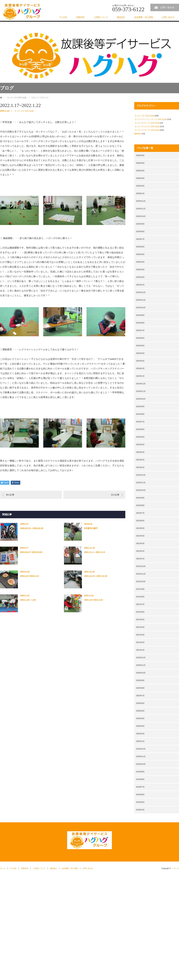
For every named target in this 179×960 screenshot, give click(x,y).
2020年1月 (140, 741)
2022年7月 (140, 513)
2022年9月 (140, 498)
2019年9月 (140, 772)
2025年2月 (140, 277)
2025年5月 (140, 254)
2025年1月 (140, 285)
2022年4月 (140, 536)
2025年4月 (140, 262)
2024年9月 (140, 315)
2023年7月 (140, 422)
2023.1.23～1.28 (28, 600)
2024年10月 (141, 308)
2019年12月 (141, 749)
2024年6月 (140, 338)
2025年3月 (140, 270)
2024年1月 (140, 376)
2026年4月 (140, 171)
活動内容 (80, 17)
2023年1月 (140, 467)
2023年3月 (140, 452)
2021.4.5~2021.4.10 (93, 600)
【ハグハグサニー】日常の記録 (146, 123)
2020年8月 (140, 688)
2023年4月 (140, 445)
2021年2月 (140, 642)
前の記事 (10, 495)
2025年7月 (140, 239)
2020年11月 (141, 665)
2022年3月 (140, 543)
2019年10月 (141, 764)
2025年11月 (141, 209)
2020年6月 (140, 703)
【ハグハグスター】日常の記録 (146, 130)
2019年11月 (141, 756)
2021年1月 (140, 650)
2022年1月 (140, 559)
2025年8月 (140, 231)
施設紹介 (121, 17)
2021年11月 (141, 574)
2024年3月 (140, 361)
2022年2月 (140, 551)
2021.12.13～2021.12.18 (95, 576)
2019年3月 (140, 810)
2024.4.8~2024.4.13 (29, 576)
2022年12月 (141, 475)
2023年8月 (140, 414)
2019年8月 (140, 779)
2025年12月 (141, 201)
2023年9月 (140, 406)
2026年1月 (140, 193)
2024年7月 (140, 330)
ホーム (2, 868)
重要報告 (137, 134)
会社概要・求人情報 (143, 17)
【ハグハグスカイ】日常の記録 (146, 126)
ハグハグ (175, 868)
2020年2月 (140, 734)
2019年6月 (140, 795)
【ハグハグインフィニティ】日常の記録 (150, 119)
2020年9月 (140, 680)
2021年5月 (140, 620)
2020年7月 (140, 696)
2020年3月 (140, 726)
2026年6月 (140, 155)
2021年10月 (141, 581)
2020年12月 (141, 658)
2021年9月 (140, 589)
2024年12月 (141, 292)
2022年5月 (140, 528)
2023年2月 (140, 460)
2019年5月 (140, 802)
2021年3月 (140, 635)
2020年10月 (141, 673)
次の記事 (115, 495)
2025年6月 (140, 247)
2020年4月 (140, 718)
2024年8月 (140, 323)
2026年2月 (140, 186)
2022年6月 (140, 521)
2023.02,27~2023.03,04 (31, 552)
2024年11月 (141, 300)
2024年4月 (140, 353)
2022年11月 (141, 483)
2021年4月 (140, 627)
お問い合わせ (167, 7)
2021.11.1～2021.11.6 (94, 552)
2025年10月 (141, 216)
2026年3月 (140, 178)
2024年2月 (140, 368)
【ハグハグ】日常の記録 (24, 111)
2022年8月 (140, 505)
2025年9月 (140, 224)
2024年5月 (140, 346)
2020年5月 (140, 711)
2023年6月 (140, 429)
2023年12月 (141, 384)
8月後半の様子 (91, 528)
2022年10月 (141, 490)
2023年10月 (141, 399)
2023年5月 (140, 437)
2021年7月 (140, 604)
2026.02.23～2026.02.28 (31, 528)
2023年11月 (141, 391)
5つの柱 (63, 17)
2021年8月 (140, 597)
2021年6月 (140, 612)
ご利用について (100, 17)
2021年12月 (141, 566)
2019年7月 (140, 787)
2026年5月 (140, 163)
